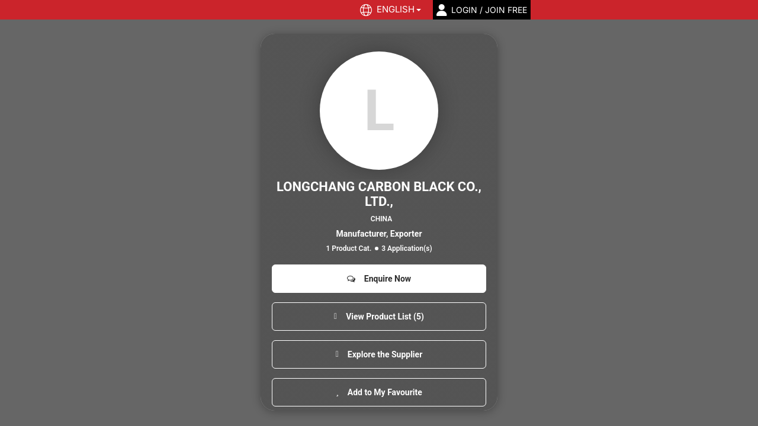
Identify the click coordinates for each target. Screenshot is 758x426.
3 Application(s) (406, 248)
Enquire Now (379, 278)
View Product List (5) (379, 316)
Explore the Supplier (379, 354)
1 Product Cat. (348, 248)
